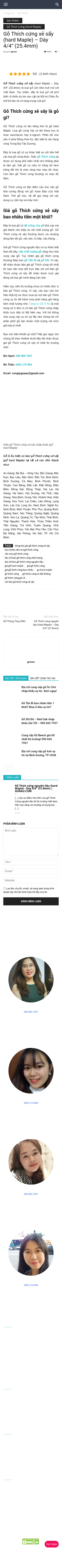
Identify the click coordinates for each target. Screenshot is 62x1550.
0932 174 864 (24, 364)
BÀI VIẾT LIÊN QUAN (15, 678)
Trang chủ (8, 13)
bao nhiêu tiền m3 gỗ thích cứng (21, 549)
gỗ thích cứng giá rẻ (15, 577)
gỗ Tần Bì (30, 260)
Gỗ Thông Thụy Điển (14, 621)
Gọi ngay (51, 1544)
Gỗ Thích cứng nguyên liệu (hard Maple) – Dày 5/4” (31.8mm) (46, 625)
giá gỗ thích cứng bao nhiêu (19, 569)
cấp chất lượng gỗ (30, 251)
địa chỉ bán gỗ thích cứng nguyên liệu (24, 561)
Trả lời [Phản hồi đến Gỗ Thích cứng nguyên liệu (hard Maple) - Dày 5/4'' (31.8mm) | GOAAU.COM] (17, 813)
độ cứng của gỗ (34, 225)
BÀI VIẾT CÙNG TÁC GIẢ (42, 678)
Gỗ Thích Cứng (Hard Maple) (24, 27)
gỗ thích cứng (12, 573)
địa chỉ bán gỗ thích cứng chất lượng (23, 557)
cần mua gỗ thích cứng (16, 553)
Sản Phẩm (22, 13)
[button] (57, 4)
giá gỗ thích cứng (36, 565)
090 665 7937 (24, 355)
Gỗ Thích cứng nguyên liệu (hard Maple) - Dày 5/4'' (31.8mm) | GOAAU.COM (36, 788)
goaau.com (22, 1534)
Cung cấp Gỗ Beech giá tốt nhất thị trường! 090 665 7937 (38, 739)
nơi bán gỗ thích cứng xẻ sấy (19, 581)
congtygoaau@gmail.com (28, 373)
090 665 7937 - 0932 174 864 (33, 1367)
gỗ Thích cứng (46, 156)
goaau (14, 51)
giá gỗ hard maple (14, 565)
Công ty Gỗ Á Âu (39, 303)
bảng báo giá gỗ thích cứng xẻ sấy (32, 545)
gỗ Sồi (45, 260)
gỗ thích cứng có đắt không (36, 573)
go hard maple (44, 569)
